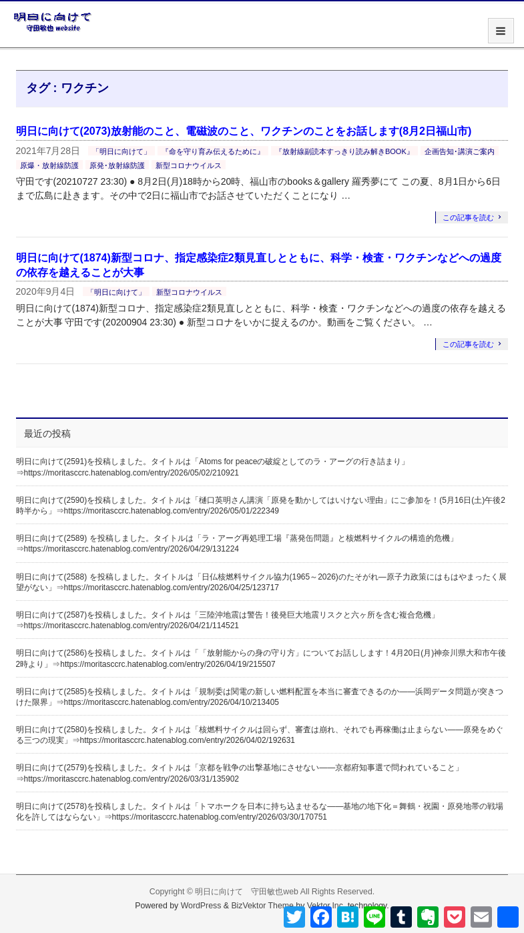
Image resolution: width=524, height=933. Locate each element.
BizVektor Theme (262, 905)
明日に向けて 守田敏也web (246, 891)
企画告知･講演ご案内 (460, 151)
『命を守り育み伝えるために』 (213, 151)
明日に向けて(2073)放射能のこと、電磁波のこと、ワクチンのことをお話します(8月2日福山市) (244, 131)
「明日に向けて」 (121, 151)
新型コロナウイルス (189, 165)
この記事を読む (468, 217)
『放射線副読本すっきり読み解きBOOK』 (344, 151)
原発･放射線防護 (117, 165)
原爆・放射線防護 (49, 165)
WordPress (201, 905)
